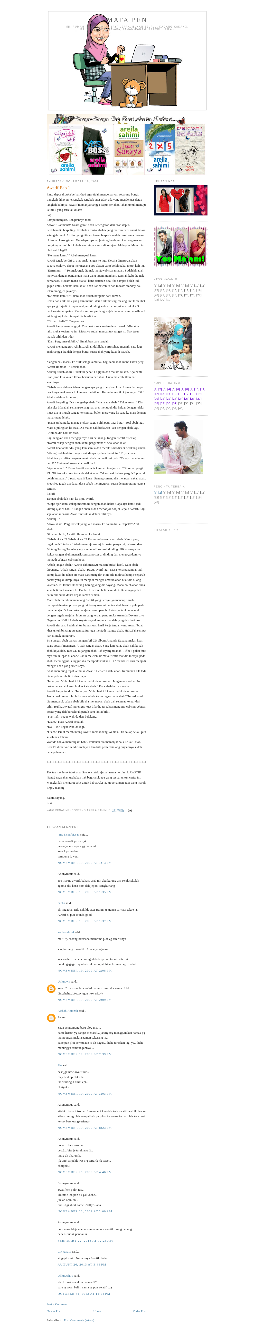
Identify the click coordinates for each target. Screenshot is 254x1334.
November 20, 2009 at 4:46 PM (85, 1172)
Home (97, 1311)
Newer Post (54, 1311)
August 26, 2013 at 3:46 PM (82, 1264)
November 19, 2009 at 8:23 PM (85, 1128)
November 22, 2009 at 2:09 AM (85, 1211)
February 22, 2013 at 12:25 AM (85, 1240)
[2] (160, 492)
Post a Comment (57, 1304)
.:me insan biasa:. (69, 834)
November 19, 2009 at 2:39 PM (85, 1054)
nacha (61, 903)
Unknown (64, 981)
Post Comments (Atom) (79, 1320)
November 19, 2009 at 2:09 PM (85, 1000)
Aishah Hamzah (68, 1011)
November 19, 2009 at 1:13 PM (85, 863)
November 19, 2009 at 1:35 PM (85, 892)
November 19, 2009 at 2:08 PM (85, 970)
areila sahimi (66, 932)
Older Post (139, 1311)
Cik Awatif (64, 1251)
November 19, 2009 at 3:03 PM (85, 1093)
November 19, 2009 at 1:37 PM (85, 921)
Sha (60, 1065)
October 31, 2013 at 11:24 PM (84, 1293)
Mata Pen (127, 19)
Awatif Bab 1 (58, 187)
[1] (156, 492)
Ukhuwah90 (65, 1275)
